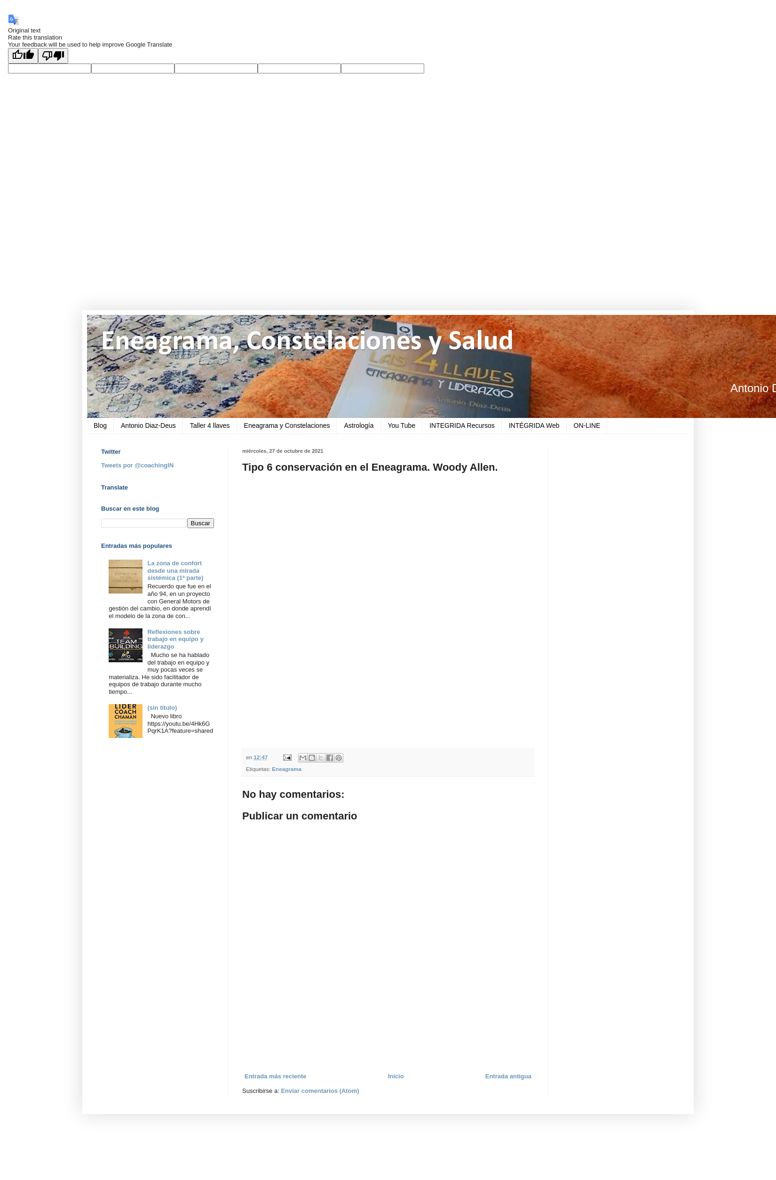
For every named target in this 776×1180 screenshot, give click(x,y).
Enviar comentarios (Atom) (320, 1090)
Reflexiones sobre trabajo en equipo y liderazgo (175, 639)
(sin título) (162, 707)
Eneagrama (286, 769)
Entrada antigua (508, 1076)
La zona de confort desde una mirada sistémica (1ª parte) (175, 570)
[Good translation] (23, 56)
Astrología (358, 425)
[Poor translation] (53, 56)
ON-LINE (587, 425)
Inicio (396, 1076)
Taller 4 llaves (210, 425)
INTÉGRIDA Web (534, 425)
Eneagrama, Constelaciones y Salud (307, 342)
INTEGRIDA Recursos (461, 425)
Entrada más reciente (276, 1076)
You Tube (402, 425)
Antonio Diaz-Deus (148, 425)
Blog (100, 425)
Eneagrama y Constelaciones (287, 425)
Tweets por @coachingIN (137, 465)
